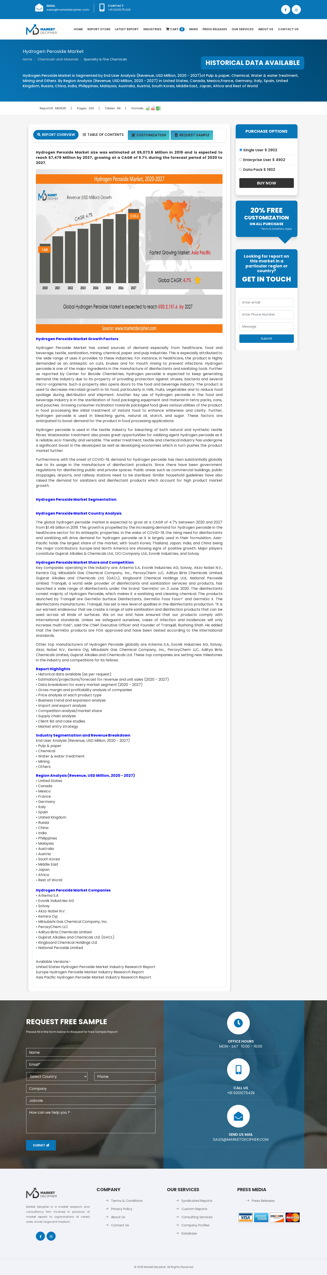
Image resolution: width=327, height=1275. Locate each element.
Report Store (98, 29)
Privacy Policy (121, 1209)
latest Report (127, 29)
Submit (41, 1145)
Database (189, 1233)
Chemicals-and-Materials (58, 59)
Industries (152, 29)
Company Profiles (195, 1225)
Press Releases (215, 29)
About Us (265, 29)
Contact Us (288, 29)
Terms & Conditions (127, 1200)
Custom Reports (194, 1209)
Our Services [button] (243, 29)
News (193, 29)
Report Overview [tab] (56, 134)
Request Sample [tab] (191, 135)
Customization (148, 135)
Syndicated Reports (196, 1200)
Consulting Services (197, 1217)
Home (78, 29)
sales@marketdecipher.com (68, 9)
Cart (175, 29)
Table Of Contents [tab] (103, 134)
